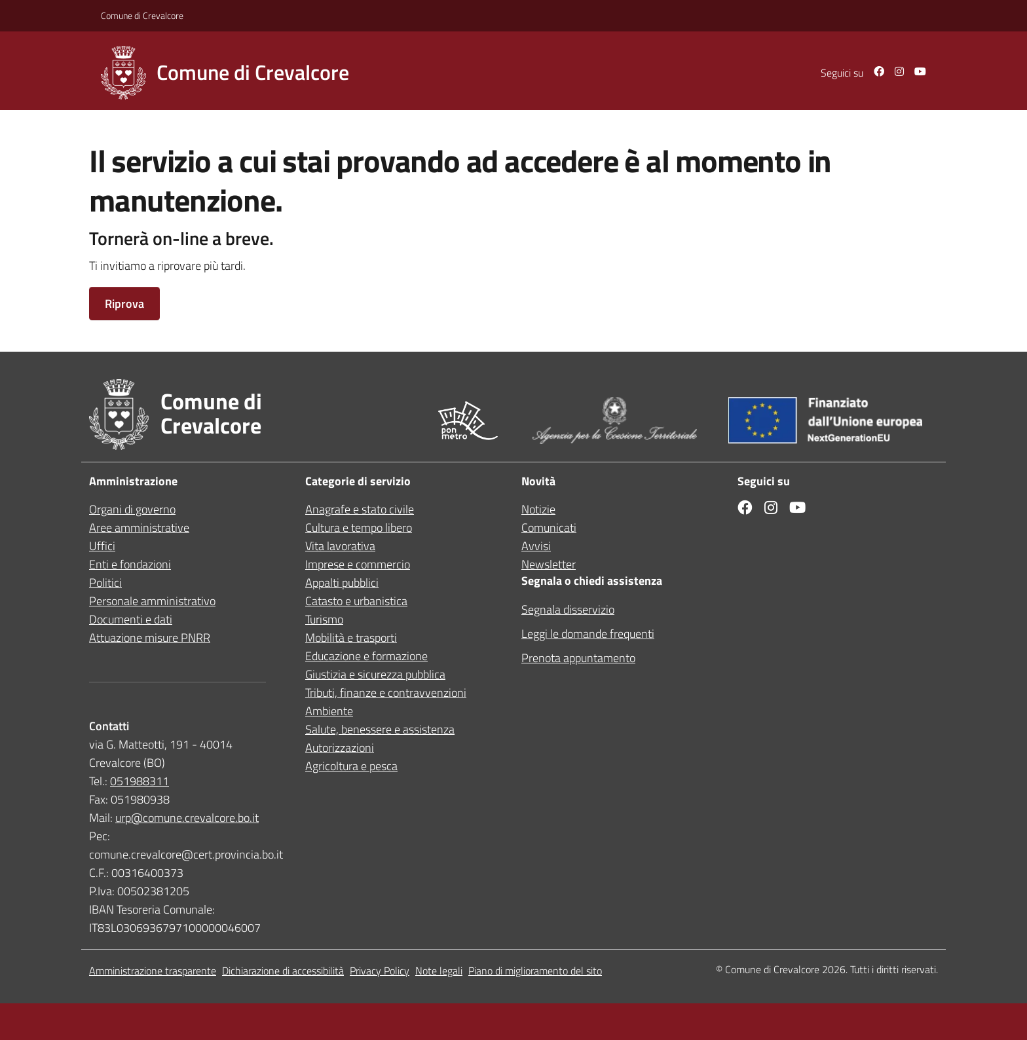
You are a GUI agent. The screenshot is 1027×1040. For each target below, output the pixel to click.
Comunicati (548, 527)
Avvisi (536, 546)
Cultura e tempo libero (358, 527)
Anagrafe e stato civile (359, 509)
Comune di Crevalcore (772, 969)
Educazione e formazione (366, 656)
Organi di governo (132, 509)
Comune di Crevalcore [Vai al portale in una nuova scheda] (142, 15)
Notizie (538, 509)
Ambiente (329, 711)
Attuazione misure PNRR (149, 637)
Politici (105, 582)
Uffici (102, 546)
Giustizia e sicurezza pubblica (375, 674)
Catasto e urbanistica (356, 601)
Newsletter (548, 564)
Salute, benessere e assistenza (380, 729)
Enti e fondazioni (130, 564)
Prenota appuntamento (578, 658)
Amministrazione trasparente (152, 970)
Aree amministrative (139, 527)
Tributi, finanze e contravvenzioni (385, 692)
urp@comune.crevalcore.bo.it (187, 817)
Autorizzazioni (339, 747)
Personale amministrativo (152, 601)
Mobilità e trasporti (351, 637)
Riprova (124, 303)
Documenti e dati (130, 619)
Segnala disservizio (567, 609)
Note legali (438, 970)
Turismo (324, 619)
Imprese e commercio (357, 564)
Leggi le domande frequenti (587, 633)
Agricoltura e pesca (351, 766)
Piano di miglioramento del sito (535, 970)
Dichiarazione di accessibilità (283, 970)
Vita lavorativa (340, 546)
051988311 (139, 781)
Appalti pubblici (342, 582)
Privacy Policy (379, 970)
